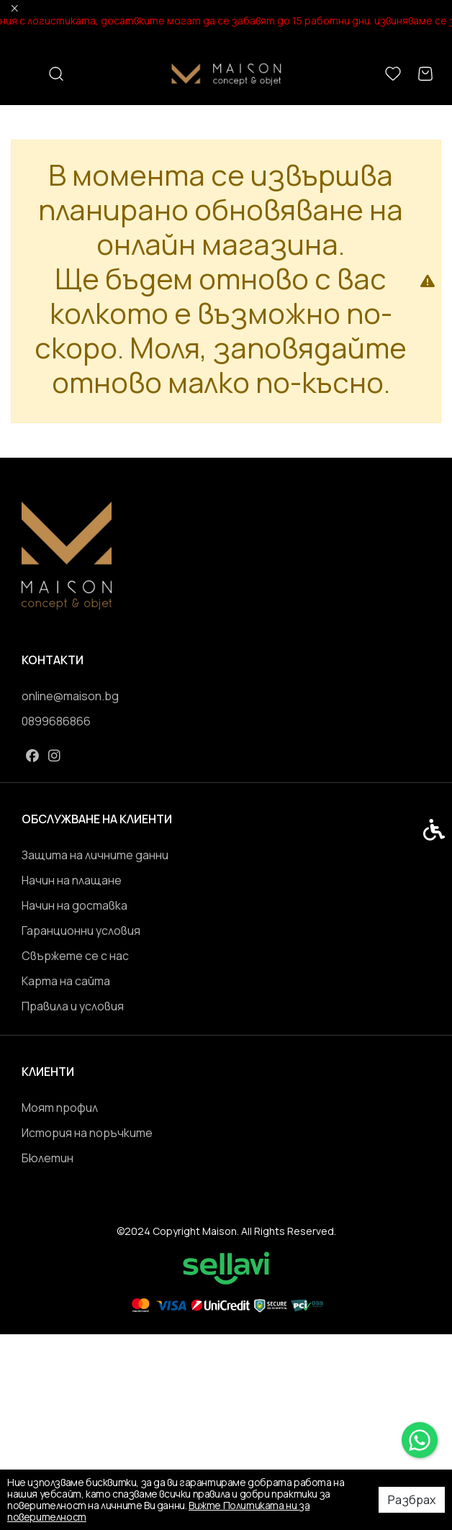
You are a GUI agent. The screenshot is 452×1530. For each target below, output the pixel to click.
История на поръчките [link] (87, 1133)
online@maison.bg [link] (70, 696)
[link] (420, 1440)
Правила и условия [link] (73, 1006)
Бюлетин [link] (47, 1158)
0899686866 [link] (56, 721)
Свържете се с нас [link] (75, 956)
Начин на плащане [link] (72, 880)
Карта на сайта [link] (66, 981)
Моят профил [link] (60, 1107)
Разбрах (411, 1500)
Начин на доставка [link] (74, 905)
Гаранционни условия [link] (81, 930)
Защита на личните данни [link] (95, 855)
